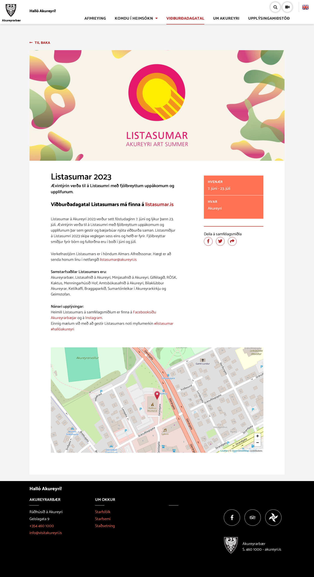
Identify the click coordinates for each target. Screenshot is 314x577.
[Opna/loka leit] (275, 7)
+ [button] (257, 436)
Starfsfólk (103, 512)
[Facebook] (232, 517)
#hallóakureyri (62, 329)
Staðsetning (105, 526)
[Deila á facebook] (208, 241)
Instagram (93, 318)
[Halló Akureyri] (30, 11)
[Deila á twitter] (220, 241)
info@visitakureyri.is (45, 533)
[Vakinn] (273, 517)
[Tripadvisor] (252, 517)
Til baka (42, 42)
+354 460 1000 (41, 526)
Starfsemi (103, 519)
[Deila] (232, 241)
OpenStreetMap (240, 450)
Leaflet (224, 450)
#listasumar (163, 323)
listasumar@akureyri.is (118, 259)
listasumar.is (159, 204)
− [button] (257, 443)
